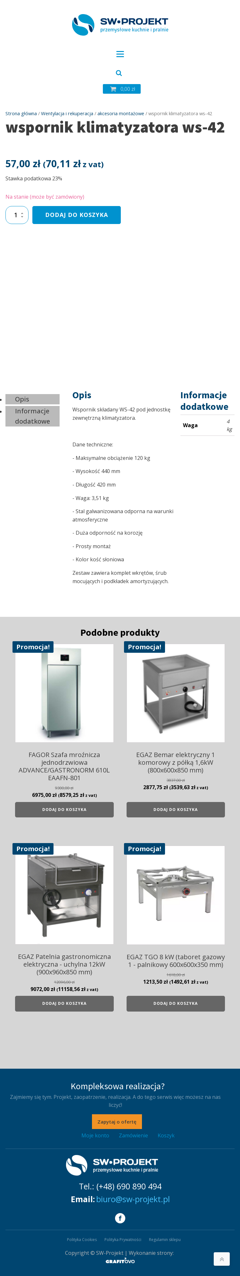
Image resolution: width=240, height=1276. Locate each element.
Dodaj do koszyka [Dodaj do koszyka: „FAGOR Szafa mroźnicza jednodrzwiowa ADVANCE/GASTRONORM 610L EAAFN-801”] (64, 809)
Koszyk (166, 1135)
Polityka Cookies (82, 1239)
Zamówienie (133, 1135)
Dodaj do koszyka (76, 215)
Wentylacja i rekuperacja (67, 113)
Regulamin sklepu (165, 1239)
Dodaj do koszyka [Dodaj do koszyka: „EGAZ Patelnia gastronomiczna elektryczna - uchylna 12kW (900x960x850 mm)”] (64, 1003)
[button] (122, 89)
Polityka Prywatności (122, 1239)
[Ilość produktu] (17, 215)
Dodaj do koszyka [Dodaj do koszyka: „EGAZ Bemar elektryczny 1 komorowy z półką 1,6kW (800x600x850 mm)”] (175, 809)
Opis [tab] (22, 399)
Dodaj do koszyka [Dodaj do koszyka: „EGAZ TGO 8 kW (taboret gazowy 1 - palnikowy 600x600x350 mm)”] (175, 1003)
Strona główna (21, 113)
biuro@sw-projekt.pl (133, 1199)
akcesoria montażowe (120, 113)
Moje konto (95, 1135)
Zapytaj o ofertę (117, 1121)
